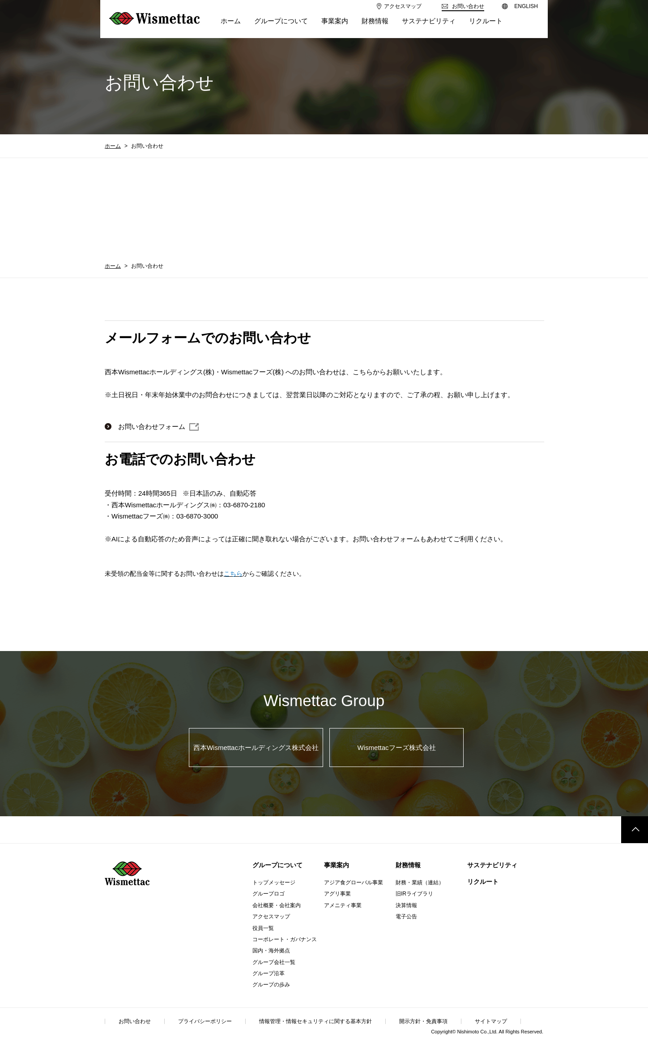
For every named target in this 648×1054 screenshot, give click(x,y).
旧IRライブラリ (414, 894)
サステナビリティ (492, 865)
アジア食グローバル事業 (353, 882)
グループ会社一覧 (273, 962)
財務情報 (408, 865)
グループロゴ (268, 894)
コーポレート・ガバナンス (284, 939)
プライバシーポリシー (205, 1021)
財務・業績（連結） (420, 882)
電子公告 (406, 916)
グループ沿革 (268, 973)
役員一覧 (263, 928)
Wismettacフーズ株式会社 (397, 747)
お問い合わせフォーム (151, 426)
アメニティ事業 (343, 905)
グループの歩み (271, 984)
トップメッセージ (273, 882)
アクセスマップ (271, 916)
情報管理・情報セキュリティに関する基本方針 (315, 1021)
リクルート (483, 881)
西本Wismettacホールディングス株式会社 (256, 747)
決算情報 (406, 905)
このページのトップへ (634, 829)
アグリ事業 (337, 894)
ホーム (113, 146)
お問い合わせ (135, 1021)
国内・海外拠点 (271, 950)
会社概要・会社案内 (276, 905)
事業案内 (336, 865)
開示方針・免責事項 (423, 1021)
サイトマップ (491, 1021)
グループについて (277, 865)
